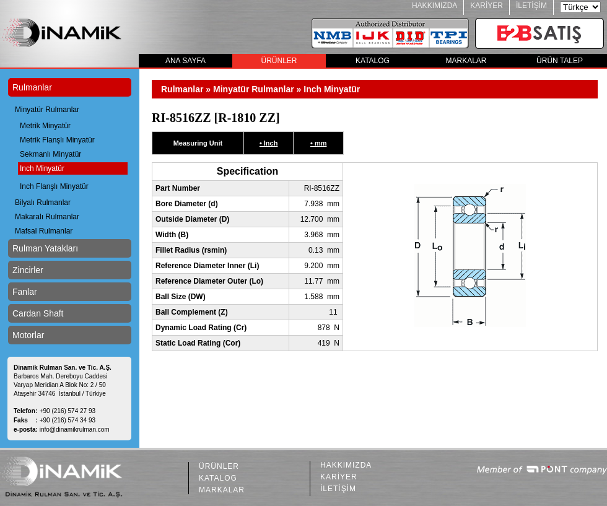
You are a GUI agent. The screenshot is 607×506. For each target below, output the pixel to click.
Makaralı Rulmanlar (47, 216)
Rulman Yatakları (45, 248)
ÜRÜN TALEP (559, 60)
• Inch (269, 143)
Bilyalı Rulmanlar (43, 202)
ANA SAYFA (185, 60)
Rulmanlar (32, 87)
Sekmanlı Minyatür (50, 154)
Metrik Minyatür (45, 125)
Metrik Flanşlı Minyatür (57, 140)
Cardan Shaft (38, 313)
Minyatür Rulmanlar (47, 109)
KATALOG (373, 60)
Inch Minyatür (42, 168)
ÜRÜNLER (279, 60)
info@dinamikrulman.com (75, 429)
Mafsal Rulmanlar (43, 231)
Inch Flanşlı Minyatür (54, 186)
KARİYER (486, 5)
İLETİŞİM (531, 5)
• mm (318, 143)
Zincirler (27, 270)
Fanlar (24, 292)
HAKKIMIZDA (434, 5)
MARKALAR (465, 60)
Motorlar (28, 335)
